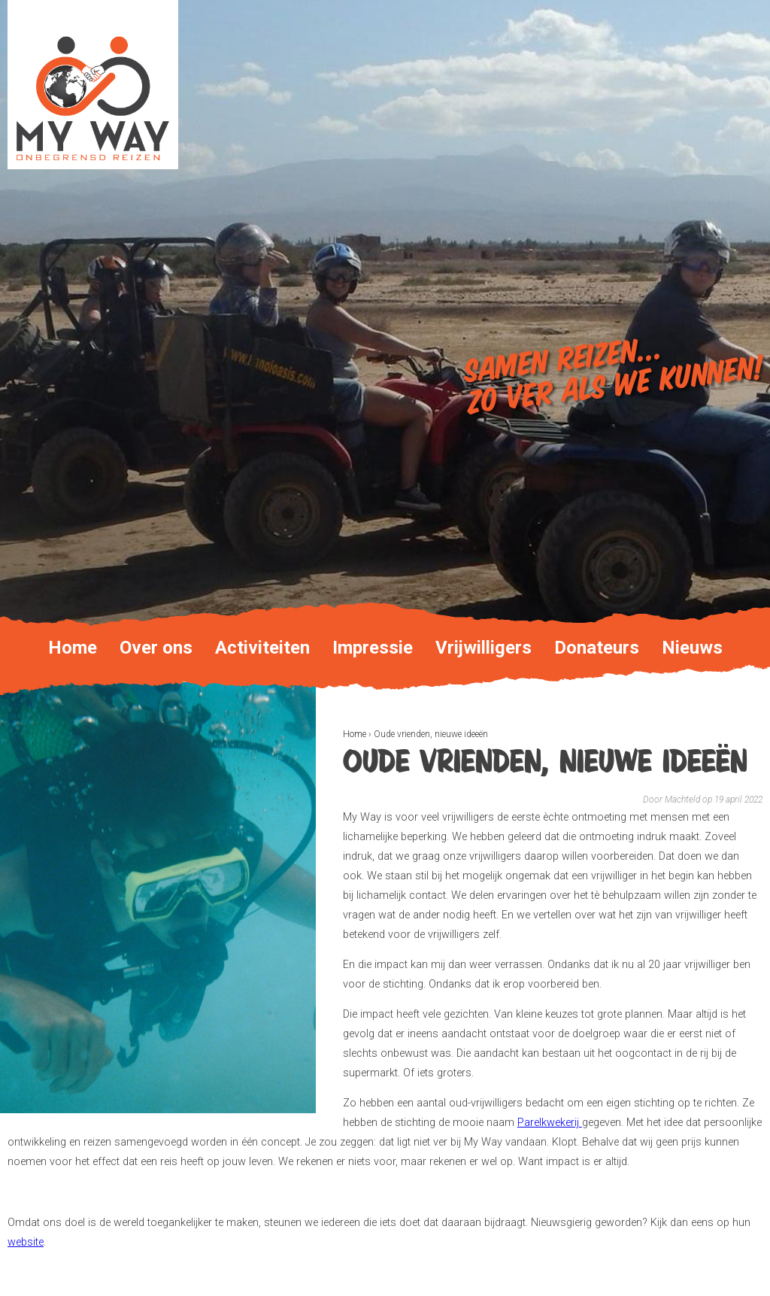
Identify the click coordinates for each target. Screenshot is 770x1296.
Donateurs (596, 647)
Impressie (372, 647)
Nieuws (692, 647)
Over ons (156, 647)
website (26, 1242)
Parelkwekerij (549, 1122)
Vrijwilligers (483, 647)
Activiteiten (262, 647)
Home (354, 734)
